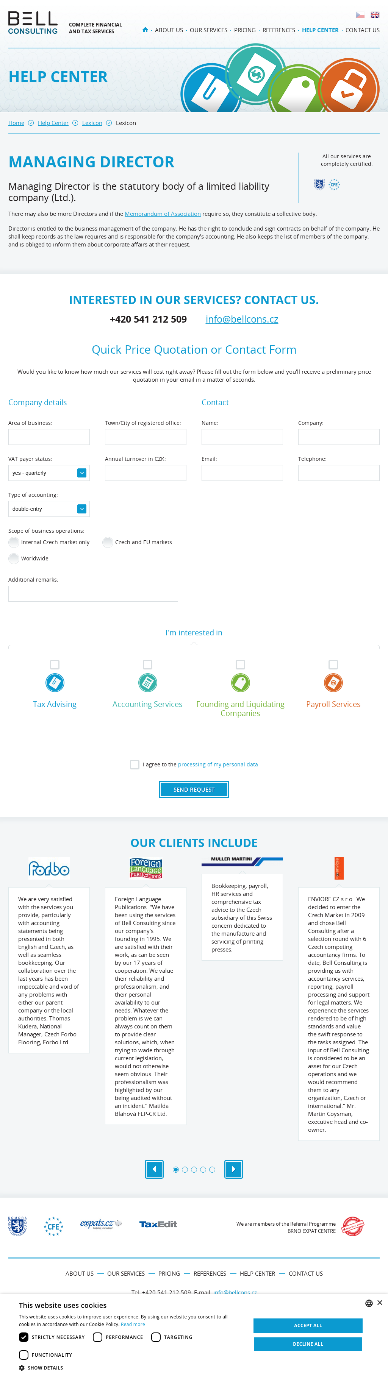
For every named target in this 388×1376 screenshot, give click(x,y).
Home (16, 122)
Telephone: (312, 459)
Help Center (320, 30)
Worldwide (28, 559)
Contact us (363, 30)
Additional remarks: (33, 580)
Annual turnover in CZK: (135, 459)
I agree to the (194, 766)
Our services (208, 30)
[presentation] (194, 737)
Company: (311, 423)
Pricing (245, 30)
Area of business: (30, 423)
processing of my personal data (218, 764)
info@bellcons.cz (242, 318)
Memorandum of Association (163, 213)
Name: (210, 423)
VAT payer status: (30, 459)
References (279, 30)
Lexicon (92, 122)
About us (169, 30)
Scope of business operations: (46, 531)
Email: (209, 459)
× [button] (379, 1303)
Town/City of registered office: (143, 423)
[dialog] (194, 1335)
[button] (131, 1367)
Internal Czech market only (48, 542)
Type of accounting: (33, 495)
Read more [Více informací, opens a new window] (133, 1324)
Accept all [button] (308, 1325)
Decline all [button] (308, 1344)
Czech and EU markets (137, 542)
